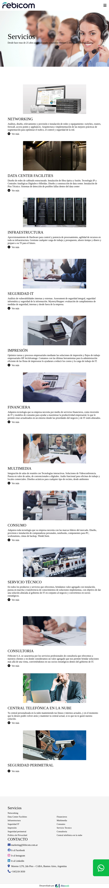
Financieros (62, 816)
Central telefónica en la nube (69, 835)
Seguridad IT (13, 824)
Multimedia (62, 820)
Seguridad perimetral (17, 831)
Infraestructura (14, 820)
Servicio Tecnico (64, 827)
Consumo (61, 824)
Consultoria (62, 831)
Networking (13, 813)
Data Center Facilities (17, 816)
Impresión (12, 827)
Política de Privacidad (17, 835)
